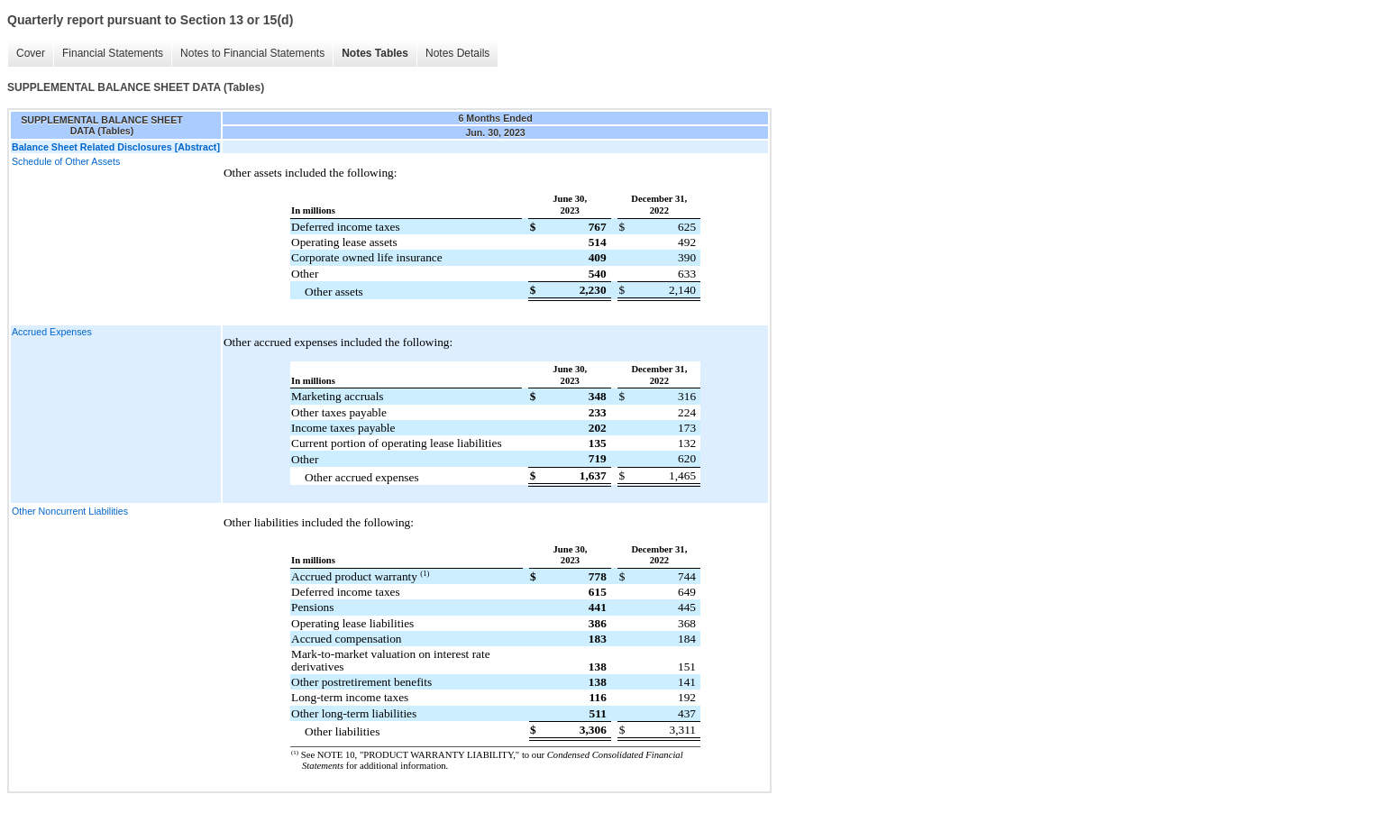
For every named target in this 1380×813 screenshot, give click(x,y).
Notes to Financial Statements (252, 53)
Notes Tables (375, 53)
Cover (30, 53)
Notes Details (457, 53)
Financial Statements (112, 53)
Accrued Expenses (52, 331)
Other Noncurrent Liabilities (70, 511)
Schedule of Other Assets (66, 161)
